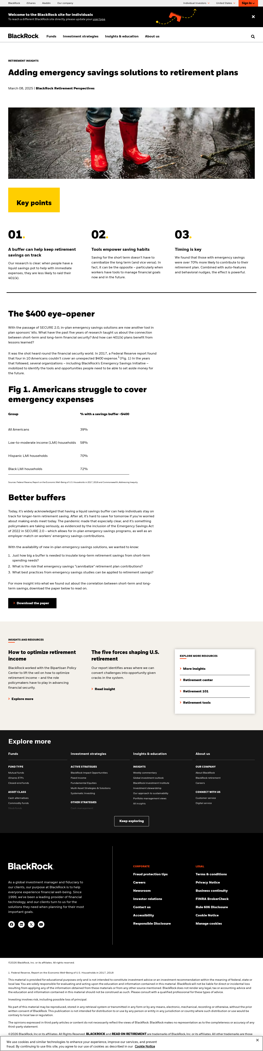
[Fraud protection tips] (162, 874)
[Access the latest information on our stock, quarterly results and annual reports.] (162, 899)
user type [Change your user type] (99, 19)
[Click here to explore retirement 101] (194, 688)
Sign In (248, 3)
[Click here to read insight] (103, 686)
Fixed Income (78, 778)
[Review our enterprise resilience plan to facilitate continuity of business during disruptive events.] (225, 890)
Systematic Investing (83, 793)
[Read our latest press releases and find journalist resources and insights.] (162, 890)
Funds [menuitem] (51, 36)
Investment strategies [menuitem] (80, 36)
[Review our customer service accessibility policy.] (162, 915)
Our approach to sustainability (150, 793)
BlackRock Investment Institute (151, 783)
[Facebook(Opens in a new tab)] (11, 924)
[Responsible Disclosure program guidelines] (162, 923)
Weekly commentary (145, 773)
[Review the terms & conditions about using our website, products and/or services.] (225, 874)
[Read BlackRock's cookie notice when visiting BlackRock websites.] (225, 915)
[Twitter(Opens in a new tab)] (31, 924)
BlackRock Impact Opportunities (89, 773)
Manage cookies (209, 923)
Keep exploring (131, 821)
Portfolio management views (149, 798)
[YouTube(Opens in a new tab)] (41, 924)
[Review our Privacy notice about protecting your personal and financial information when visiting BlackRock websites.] (225, 882)
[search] (252, 36)
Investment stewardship (147, 788)
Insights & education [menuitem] (121, 36)
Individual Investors (196, 3)
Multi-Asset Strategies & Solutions (91, 788)
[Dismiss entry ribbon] (253, 17)
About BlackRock (205, 773)
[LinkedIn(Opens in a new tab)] (21, 924)
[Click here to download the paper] (32, 603)
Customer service (206, 798)
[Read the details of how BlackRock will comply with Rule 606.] (225, 907)
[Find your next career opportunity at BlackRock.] (162, 882)
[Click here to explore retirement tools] (195, 699)
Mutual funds (16, 773)
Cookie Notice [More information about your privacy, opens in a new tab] (145, 1049)
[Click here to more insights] (192, 665)
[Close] (257, 1042)
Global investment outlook (148, 778)
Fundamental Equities (84, 783)
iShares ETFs (16, 778)
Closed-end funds (18, 783)
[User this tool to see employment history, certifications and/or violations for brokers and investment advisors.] (225, 899)
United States (225, 3)
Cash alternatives (18, 798)
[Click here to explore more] (20, 696)
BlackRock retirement (208, 778)
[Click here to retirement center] (196, 677)
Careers (200, 783)
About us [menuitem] (152, 36)
